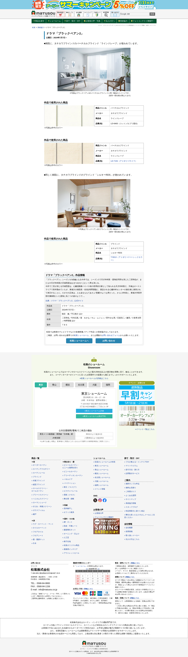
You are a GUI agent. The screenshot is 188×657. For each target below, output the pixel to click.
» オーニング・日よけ (70, 534)
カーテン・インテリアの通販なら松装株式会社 (94, 649)
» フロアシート (37, 536)
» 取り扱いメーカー (131, 535)
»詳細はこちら (129, 577)
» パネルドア (67, 479)
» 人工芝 (65, 537)
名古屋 (81, 385)
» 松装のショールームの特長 (104, 462)
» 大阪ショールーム (100, 481)
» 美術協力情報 (130, 503)
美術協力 (122, 21)
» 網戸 (33, 514)
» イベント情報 (99, 489)
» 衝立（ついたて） (70, 487)
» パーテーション (69, 483)
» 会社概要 (128, 528)
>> (98, 569)
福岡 (108, 385)
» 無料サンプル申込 (131, 484)
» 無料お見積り (130, 488)
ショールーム (54, 21)
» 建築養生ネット (69, 530)
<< (87, 569)
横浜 (68, 385)
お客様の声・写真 (92, 21)
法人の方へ (109, 21)
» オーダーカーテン (39, 465)
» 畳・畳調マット (38, 539)
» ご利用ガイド (130, 491)
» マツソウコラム (131, 466)
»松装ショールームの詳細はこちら (94, 378)
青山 (54, 385)
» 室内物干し (67, 508)
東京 (41, 385)
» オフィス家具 (68, 512)
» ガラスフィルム (38, 510)
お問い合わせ (108, 341)
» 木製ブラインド (38, 481)
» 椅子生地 (66, 541)
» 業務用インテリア (70, 549)
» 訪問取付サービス (131, 473)
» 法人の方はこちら (131, 539)
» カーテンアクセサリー (40, 469)
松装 (33, 27)
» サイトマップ (130, 499)
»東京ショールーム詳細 (94, 411)
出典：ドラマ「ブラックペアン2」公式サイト (64, 301)
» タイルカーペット (39, 528)
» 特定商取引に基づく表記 (134, 511)
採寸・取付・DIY (72, 21)
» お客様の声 (98, 513)
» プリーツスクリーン (39, 495)
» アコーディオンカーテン (72, 475)
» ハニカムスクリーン (39, 499)
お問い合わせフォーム (111, 335)
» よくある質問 (130, 495)
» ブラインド (36, 477)
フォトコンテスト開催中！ (143, 21)
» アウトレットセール (70, 553)
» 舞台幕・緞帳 (68, 499)
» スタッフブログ (131, 507)
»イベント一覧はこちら (145, 429)
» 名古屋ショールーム (101, 477)
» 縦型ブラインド (38, 484)
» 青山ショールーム (100, 470)
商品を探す (38, 21)
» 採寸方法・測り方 (131, 470)
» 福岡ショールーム (100, 485)
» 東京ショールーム (100, 466)
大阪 (94, 385)
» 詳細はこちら (88, 589)
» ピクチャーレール (70, 491)
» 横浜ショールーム (100, 473)
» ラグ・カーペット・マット (42, 524)
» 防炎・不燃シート (70, 526)
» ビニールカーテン (70, 471)
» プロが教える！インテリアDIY (136, 462)
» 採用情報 (128, 531)
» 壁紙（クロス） (69, 495)
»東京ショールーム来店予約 (94, 416)
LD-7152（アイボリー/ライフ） (124, 161)
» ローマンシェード (39, 503)
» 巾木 (33, 543)
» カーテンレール (38, 473)
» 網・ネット (67, 522)
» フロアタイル (37, 532)
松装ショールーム (81, 335)
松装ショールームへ (79, 341)
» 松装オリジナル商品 (70, 545)
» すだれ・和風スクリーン (41, 506)
